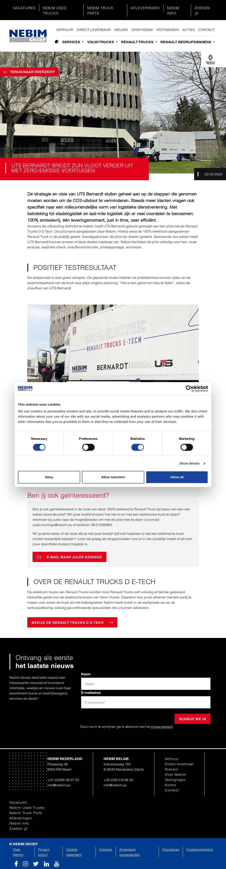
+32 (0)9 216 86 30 (118, 780)
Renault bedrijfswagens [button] (186, 42)
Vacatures (24, 8)
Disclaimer (170, 849)
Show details (189, 463)
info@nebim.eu (59, 785)
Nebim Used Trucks (55, 10)
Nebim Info (173, 10)
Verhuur (64, 29)
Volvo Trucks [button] (101, 42)
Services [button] (71, 42)
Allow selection (113, 477)
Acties (189, 29)
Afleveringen (145, 8)
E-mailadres (91, 693)
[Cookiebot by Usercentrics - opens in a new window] (189, 388)
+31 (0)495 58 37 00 (63, 780)
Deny (49, 477)
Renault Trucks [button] (137, 42)
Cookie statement (73, 852)
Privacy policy (44, 852)
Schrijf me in (192, 719)
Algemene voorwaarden (129, 852)
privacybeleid (162, 726)
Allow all (177, 477)
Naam (86, 674)
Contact (206, 29)
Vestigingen (167, 29)
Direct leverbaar (94, 29)
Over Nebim (142, 29)
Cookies (105, 849)
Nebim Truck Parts (100, 10)
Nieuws (121, 29)
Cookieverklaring (199, 849)
